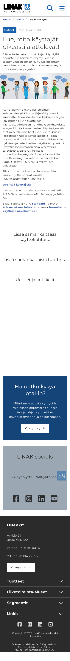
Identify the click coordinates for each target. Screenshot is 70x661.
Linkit (12, 613)
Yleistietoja (32, 644)
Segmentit (17, 603)
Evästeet (16, 644)
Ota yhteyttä (35, 428)
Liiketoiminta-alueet (27, 592)
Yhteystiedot (21, 567)
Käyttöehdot (49, 644)
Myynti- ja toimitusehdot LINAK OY (34, 650)
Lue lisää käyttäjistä (17, 184)
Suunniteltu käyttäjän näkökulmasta (34, 209)
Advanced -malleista (17, 207)
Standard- (39, 203)
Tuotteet (15, 581)
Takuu (47, 647)
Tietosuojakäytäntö (28, 647)
